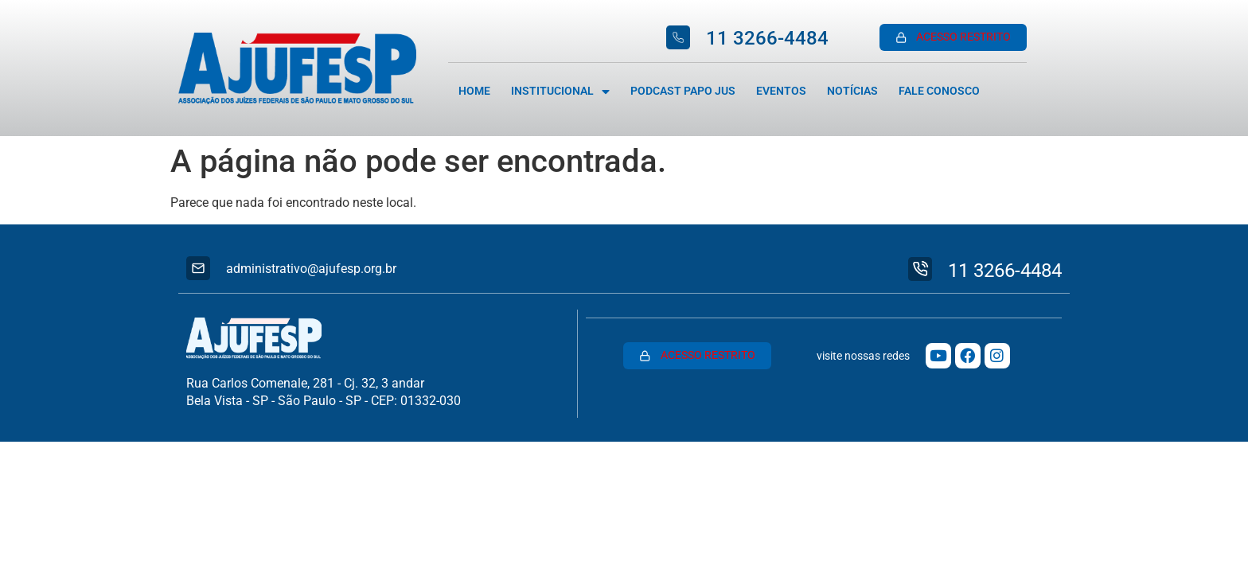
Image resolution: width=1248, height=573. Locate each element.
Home (474, 91)
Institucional (560, 91)
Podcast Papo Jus (682, 91)
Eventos (781, 91)
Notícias (852, 91)
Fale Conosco (939, 91)
